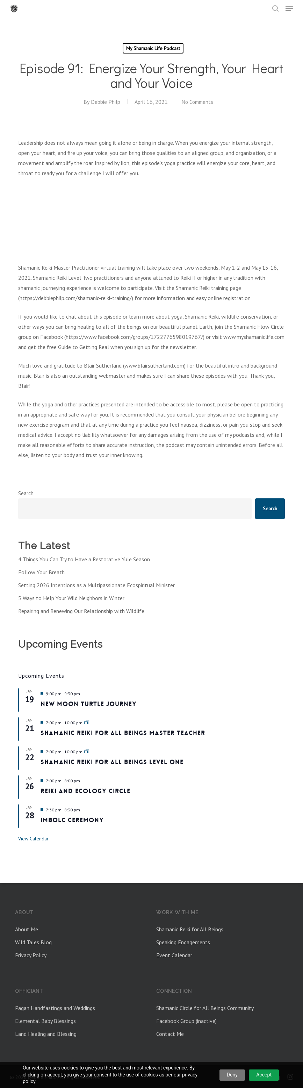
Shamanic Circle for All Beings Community (205, 1007)
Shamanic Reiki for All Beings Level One (112, 762)
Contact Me (170, 1033)
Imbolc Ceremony (72, 820)
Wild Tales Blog (33, 942)
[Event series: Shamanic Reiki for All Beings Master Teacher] (86, 722)
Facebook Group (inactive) (186, 1020)
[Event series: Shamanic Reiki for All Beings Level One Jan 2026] (86, 751)
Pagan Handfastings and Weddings (55, 1007)
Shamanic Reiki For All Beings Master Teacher (123, 733)
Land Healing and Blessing (46, 1033)
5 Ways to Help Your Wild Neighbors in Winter (71, 598)
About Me (26, 929)
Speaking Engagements (183, 942)
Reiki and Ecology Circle (85, 791)
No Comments (197, 101)
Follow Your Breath (41, 572)
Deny (232, 1075)
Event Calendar (174, 955)
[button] (289, 8)
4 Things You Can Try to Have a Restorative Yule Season (84, 559)
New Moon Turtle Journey (89, 704)
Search (26, 493)
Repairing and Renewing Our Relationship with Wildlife (81, 610)
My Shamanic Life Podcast (153, 48)
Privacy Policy (30, 955)
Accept (264, 1075)
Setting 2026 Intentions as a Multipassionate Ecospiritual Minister (96, 585)
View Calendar (33, 838)
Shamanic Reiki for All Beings (189, 929)
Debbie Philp (103, 101)
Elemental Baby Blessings (45, 1020)
